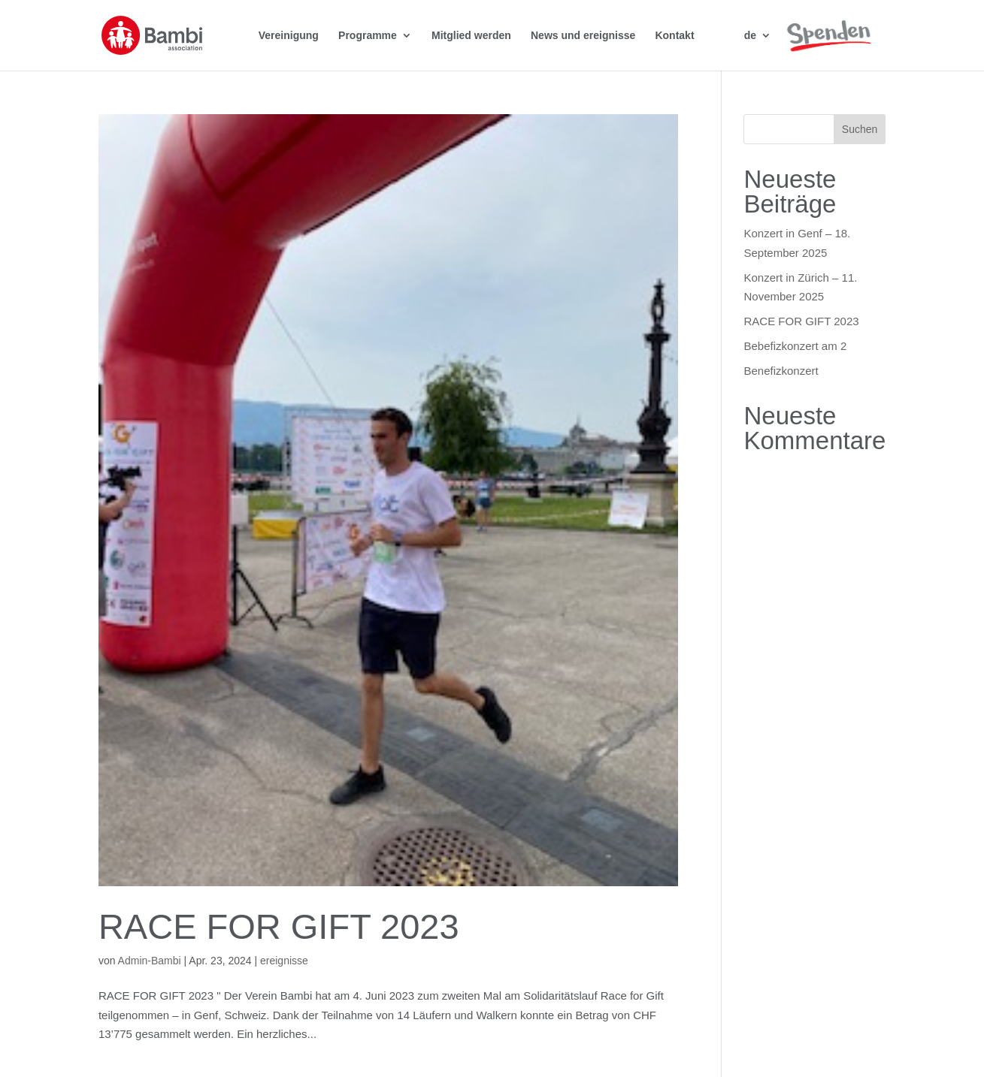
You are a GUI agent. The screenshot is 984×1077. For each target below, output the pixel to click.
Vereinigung (289, 35)
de (750, 35)
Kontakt (674, 35)
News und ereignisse (583, 35)
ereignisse (284, 961)
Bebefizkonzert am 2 (794, 345)
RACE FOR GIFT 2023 (278, 926)
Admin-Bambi (149, 961)
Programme (367, 35)
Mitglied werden (471, 35)
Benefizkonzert (780, 370)
